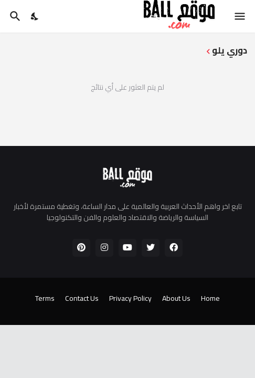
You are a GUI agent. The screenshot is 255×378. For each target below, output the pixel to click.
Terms (45, 298)
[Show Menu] (240, 16)
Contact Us (82, 298)
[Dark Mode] (35, 16)
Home (210, 298)
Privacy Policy (130, 298)
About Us (176, 298)
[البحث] (14, 16)
